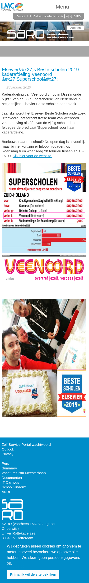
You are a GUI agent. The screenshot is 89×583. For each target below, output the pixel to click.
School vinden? (14, 487)
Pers (5, 463)
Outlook (37, 16)
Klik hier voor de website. (32, 156)
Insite (60, 16)
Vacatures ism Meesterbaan (24, 473)
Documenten (12, 478)
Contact (21, 16)
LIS (29, 16)
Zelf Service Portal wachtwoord (26, 444)
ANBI (6, 492)
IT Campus (10, 482)
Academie (49, 16)
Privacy (7, 454)
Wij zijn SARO (73, 16)
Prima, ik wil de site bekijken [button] (33, 574)
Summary (9, 468)
